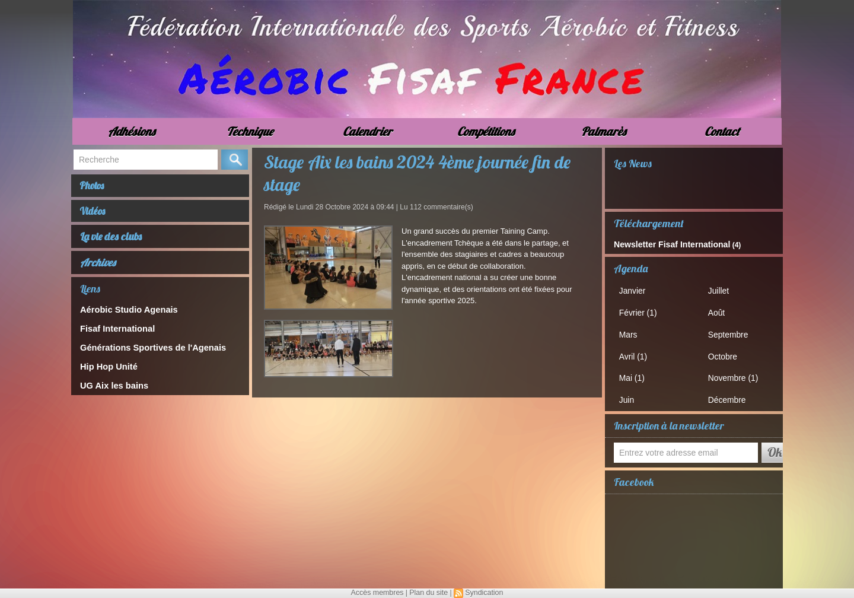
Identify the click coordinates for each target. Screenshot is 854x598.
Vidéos (97, 215)
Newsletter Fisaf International (663, 244)
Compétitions (485, 131)
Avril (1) (636, 352)
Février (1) (640, 310)
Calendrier (367, 131)
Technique (250, 131)
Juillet (721, 289)
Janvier (635, 289)
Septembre (731, 331)
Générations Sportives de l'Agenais (144, 352)
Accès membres (378, 593)
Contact (722, 131)
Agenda (631, 267)
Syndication (482, 593)
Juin (630, 394)
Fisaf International (113, 334)
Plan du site (428, 593)
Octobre (725, 352)
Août (720, 310)
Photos (96, 187)
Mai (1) (634, 373)
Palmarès (603, 131)
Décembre (729, 394)
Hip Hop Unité (105, 371)
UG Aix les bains (110, 389)
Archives (98, 269)
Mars (631, 331)
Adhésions (131, 131)
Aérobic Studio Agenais (123, 315)
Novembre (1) (735, 373)
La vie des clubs (111, 243)
